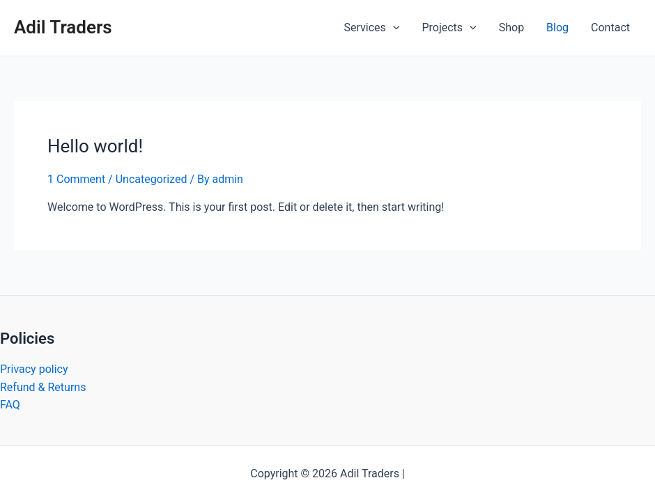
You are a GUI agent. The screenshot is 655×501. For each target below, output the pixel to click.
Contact (610, 27)
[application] (393, 28)
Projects (449, 28)
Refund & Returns (43, 387)
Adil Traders (63, 27)
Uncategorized (151, 179)
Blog (557, 27)
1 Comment (76, 179)
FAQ (10, 404)
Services (372, 28)
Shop (511, 27)
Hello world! (95, 146)
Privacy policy (34, 369)
